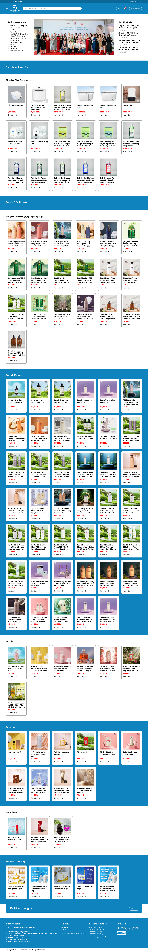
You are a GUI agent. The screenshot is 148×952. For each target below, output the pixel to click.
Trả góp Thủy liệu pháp (17, 36)
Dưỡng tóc (13, 46)
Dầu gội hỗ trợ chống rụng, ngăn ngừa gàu (18, 39)
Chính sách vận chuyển (97, 934)
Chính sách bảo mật (95, 932)
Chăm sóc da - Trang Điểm (18, 26)
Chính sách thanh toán (96, 930)
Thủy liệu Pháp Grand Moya (19, 34)
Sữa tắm (12, 44)
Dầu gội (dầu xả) (15, 28)
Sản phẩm (13, 30)
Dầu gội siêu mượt (16, 42)
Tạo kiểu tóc (14, 49)
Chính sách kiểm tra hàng (97, 936)
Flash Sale (13, 32)
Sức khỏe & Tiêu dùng (17, 51)
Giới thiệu (133, 1)
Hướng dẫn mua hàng (96, 928)
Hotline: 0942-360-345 (14, 1)
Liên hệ (139, 1)
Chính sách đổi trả (95, 938)
